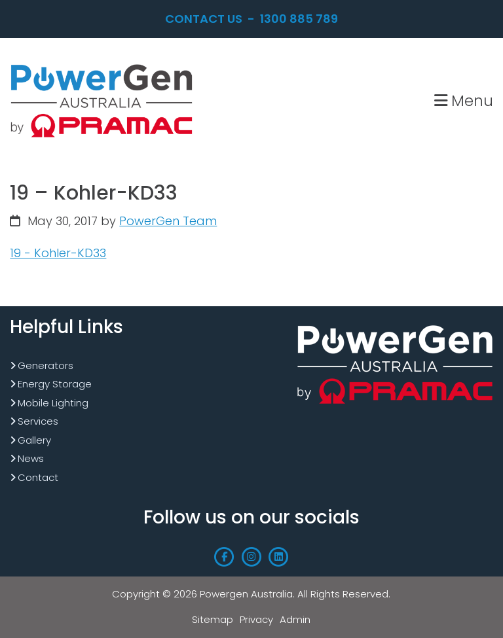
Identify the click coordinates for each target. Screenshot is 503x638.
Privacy (256, 619)
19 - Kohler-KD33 (58, 253)
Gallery (34, 440)
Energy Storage (55, 384)
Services (38, 421)
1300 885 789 (299, 18)
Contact (38, 477)
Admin (295, 619)
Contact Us (203, 18)
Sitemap (212, 619)
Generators (45, 365)
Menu (463, 100)
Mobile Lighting (53, 403)
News (31, 458)
